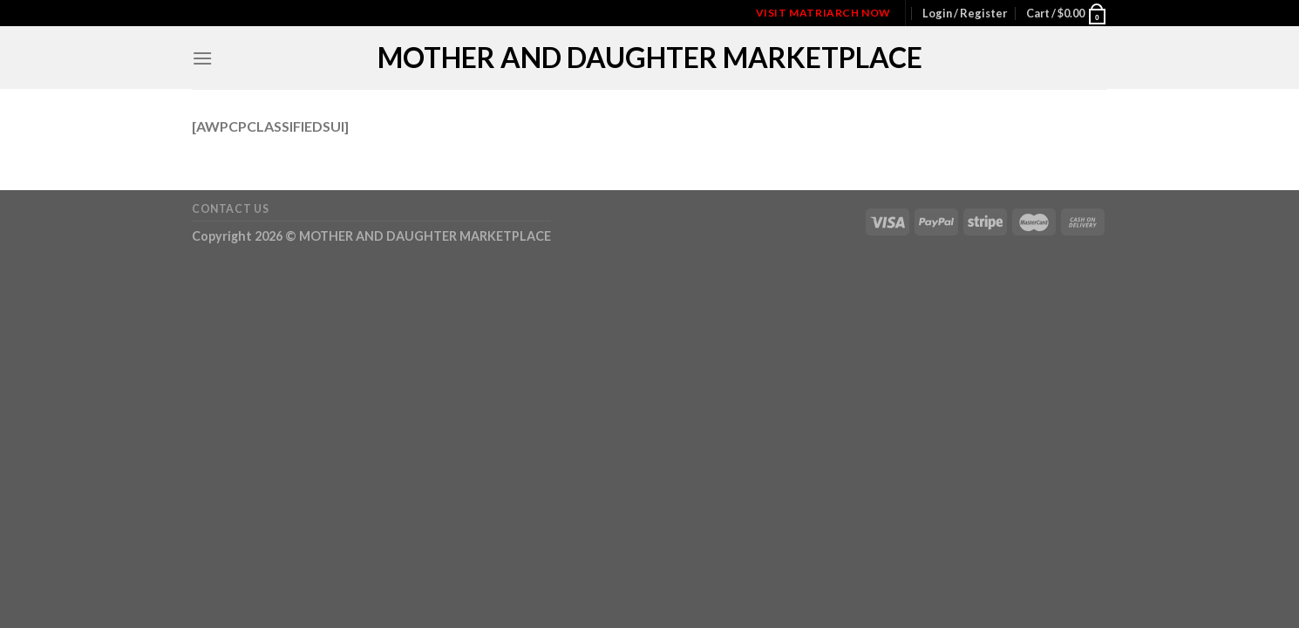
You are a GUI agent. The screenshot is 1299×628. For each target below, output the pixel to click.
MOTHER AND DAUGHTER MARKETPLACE (649, 58)
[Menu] (202, 58)
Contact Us (230, 208)
